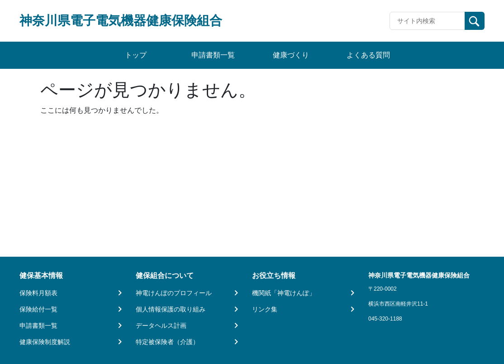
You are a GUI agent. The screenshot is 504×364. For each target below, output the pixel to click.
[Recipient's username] (427, 21)
